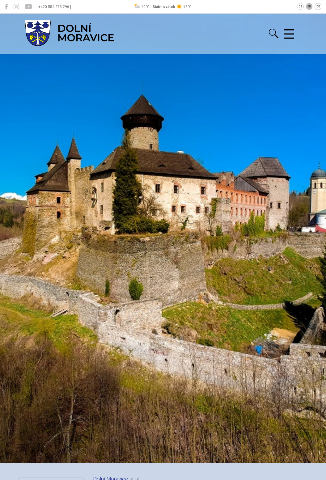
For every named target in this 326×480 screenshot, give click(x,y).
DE (318, 6)
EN (309, 6)
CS (300, 6)
